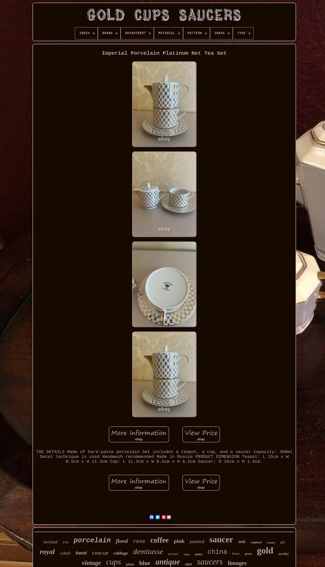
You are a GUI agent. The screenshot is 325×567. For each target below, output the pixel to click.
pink (179, 541)
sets (242, 541)
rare (188, 564)
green (248, 554)
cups (113, 561)
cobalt (65, 553)
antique (167, 561)
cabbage (120, 553)
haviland (51, 542)
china (217, 552)
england (256, 542)
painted (197, 541)
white (187, 554)
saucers (210, 561)
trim (66, 542)
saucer (221, 539)
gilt (282, 542)
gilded (198, 554)
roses (271, 542)
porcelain (92, 540)
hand (81, 553)
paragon (173, 554)
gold (265, 551)
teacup (100, 553)
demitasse (148, 551)
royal (47, 552)
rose (139, 541)
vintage (91, 562)
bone (236, 553)
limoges (237, 563)
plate (130, 564)
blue (144, 563)
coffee (159, 540)
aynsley (283, 554)
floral (122, 541)
